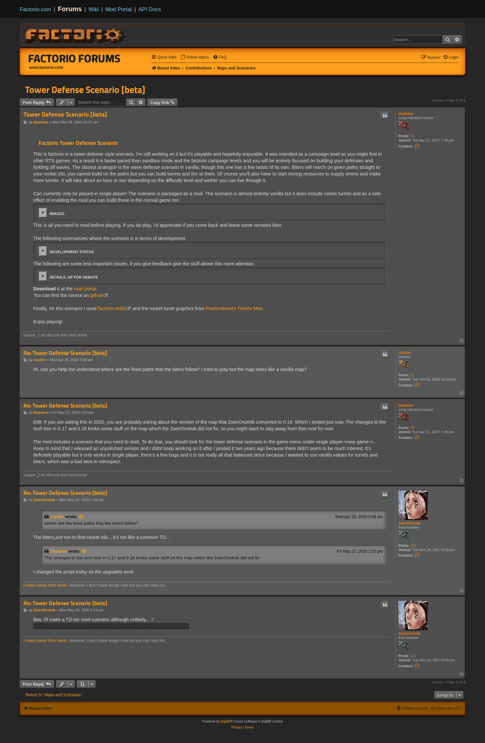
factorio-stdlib (112, 308)
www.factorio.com (46, 67)
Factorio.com (35, 9)
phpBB (225, 721)
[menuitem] (195, 57)
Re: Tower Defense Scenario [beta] (65, 353)
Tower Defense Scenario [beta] (85, 89)
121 (413, 545)
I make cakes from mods (45, 585)
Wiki (94, 9)
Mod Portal (118, 9)
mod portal (85, 288)
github (96, 295)
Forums (70, 9)
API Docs (149, 9)
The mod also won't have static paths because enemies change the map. (111, 626)
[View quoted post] (81, 517)
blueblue (405, 114)
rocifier (404, 353)
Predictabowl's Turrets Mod (234, 308)
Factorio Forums (74, 58)
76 (412, 136)
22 (412, 375)
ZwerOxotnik (409, 523)
